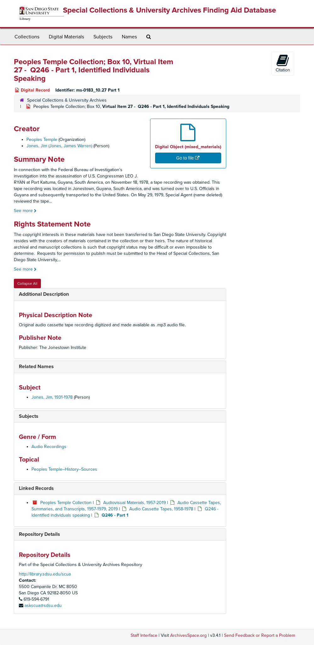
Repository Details (39, 534)
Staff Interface (144, 635)
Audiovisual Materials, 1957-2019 (134, 502)
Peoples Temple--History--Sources (64, 469)
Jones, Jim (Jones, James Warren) (59, 146)
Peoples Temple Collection (66, 502)
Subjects (102, 37)
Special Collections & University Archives (67, 100)
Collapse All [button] (27, 283)
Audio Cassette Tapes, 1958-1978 (161, 509)
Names (129, 37)
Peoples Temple (41, 139)
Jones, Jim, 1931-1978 (52, 397)
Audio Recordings (48, 446)
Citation (283, 63)
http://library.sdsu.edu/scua (45, 574)
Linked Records (36, 488)
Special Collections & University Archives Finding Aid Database (169, 10)
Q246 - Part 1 (115, 515)
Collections (26, 37)
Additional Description (44, 294)
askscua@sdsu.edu (43, 605)
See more (25, 210)
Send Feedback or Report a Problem (259, 635)
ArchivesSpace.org (188, 635)
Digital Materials (66, 37)
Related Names (36, 366)
